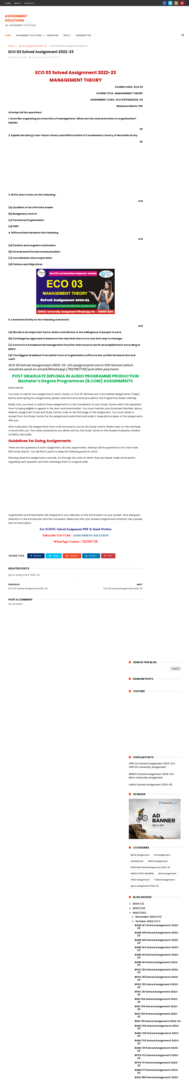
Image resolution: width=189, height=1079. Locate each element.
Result (67, 35)
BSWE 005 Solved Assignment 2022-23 (157, 770)
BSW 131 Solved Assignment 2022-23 (157, 686)
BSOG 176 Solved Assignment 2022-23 (157, 478)
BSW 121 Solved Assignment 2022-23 (157, 757)
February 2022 (144, 1004)
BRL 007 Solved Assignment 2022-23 (156, 596)
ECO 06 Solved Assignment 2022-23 (157, 649)
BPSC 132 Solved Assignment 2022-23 (157, 370)
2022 (136, 297)
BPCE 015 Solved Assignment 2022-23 (157, 837)
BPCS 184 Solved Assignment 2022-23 (157, 523)
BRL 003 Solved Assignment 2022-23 (156, 618)
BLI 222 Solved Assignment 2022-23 (157, 555)
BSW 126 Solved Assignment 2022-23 (156, 722)
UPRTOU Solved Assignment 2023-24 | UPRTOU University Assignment (152, 150)
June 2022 (142, 990)
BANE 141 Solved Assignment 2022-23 (156, 348)
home (8, 3)
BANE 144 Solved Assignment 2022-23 (157, 334)
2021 (136, 1014)
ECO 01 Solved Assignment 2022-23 (157, 668)
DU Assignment (162, 239)
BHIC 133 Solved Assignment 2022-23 (156, 393)
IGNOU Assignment (158, 246)
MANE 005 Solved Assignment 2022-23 (157, 908)
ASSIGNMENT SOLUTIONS (16, 18)
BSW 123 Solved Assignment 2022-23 (156, 744)
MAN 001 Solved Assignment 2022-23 (156, 959)
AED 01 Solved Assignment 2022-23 (157, 681)
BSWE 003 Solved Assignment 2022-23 (157, 778)
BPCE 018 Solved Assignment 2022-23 (157, 822)
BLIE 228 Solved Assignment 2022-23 (156, 537)
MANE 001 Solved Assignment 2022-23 (157, 937)
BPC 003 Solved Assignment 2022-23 (156, 871)
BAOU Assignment (140, 239)
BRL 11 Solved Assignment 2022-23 (156, 578)
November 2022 (145, 301)
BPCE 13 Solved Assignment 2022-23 (157, 850)
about (17, 3)
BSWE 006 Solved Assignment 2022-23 (157, 763)
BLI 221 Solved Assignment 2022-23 (157, 559)
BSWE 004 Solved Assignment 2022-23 (157, 785)
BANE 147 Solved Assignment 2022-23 (157, 311)
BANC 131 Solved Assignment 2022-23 (157, 434)
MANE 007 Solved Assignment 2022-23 (157, 893)
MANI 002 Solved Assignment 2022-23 (157, 967)
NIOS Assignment (167, 258)
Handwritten (83, 35)
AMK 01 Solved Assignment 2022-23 (157, 677)
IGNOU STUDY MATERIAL (142, 258)
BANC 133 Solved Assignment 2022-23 (157, 419)
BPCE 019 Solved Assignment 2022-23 (157, 815)
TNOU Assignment (140, 264)
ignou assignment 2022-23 (33, 45)
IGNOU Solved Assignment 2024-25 (150, 169)
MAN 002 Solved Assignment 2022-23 (157, 952)
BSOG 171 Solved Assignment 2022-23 (157, 493)
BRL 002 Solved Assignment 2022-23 (156, 625)
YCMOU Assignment (164, 264)
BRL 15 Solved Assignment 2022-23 (156, 564)
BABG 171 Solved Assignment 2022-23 (157, 456)
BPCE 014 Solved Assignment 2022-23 (157, 844)
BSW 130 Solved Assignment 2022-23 (156, 692)
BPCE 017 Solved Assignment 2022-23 (157, 829)
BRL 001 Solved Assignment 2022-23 (157, 631)
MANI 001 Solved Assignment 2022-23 (157, 974)
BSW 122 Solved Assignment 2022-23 (156, 751)
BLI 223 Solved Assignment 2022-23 (157, 550)
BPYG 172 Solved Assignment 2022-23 (157, 441)
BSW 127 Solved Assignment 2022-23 (156, 714)
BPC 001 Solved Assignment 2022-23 (156, 886)
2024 (136, 288)
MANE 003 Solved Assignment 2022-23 (157, 922)
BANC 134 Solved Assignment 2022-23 (157, 412)
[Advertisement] (123, 21)
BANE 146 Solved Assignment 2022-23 (157, 319)
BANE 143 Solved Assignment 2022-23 (157, 341)
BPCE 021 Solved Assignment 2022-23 (157, 807)
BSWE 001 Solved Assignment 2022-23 (157, 800)
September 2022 (146, 981)
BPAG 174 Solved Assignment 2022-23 (157, 515)
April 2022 (141, 999)
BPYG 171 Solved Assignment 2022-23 (156, 449)
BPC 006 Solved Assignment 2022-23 (156, 856)
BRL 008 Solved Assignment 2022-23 (156, 589)
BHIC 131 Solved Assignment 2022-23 (157, 406)
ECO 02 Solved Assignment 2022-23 (157, 663)
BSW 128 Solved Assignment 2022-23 (156, 707)
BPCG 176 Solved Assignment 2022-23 (157, 500)
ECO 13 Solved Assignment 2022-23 (157, 636)
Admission (52, 35)
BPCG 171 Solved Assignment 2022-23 (157, 508)
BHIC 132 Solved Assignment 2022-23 (156, 400)
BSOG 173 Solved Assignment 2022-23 (157, 486)
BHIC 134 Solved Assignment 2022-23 (156, 385)
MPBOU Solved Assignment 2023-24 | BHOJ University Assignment (151, 160)
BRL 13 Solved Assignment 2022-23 (156, 569)
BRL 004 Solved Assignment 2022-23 (156, 611)
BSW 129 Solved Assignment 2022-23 (156, 699)
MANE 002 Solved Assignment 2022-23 (157, 930)
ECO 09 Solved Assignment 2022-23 (157, 645)
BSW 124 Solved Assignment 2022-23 (156, 736)
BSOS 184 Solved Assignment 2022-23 (157, 471)
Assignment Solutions (29, 35)
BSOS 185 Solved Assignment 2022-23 (157, 463)
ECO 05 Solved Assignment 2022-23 (157, 654)
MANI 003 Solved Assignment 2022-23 (157, 945)
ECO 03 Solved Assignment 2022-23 (157, 659)
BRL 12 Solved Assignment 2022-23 (156, 573)
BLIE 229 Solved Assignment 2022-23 (156, 530)
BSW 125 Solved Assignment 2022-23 (156, 729)
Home (8, 35)
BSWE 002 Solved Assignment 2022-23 (157, 792)
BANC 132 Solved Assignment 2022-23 (157, 427)
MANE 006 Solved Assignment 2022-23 (157, 900)
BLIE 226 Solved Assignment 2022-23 (156, 545)
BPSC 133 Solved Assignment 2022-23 (157, 363)
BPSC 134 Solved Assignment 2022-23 (157, 356)
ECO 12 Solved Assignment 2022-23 (157, 640)
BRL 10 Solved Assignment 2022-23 (156, 582)
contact (29, 3)
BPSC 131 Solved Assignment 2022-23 (156, 378)
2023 (136, 293)
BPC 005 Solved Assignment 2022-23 (156, 864)
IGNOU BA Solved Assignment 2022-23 (150, 252)
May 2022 (141, 995)
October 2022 (144, 306)
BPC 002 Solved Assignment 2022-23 (156, 878)
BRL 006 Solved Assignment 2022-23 (156, 603)
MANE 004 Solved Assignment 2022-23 (157, 915)
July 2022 (141, 986)
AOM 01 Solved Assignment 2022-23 (157, 672)
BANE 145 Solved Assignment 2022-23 (157, 326)
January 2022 (144, 1008)
